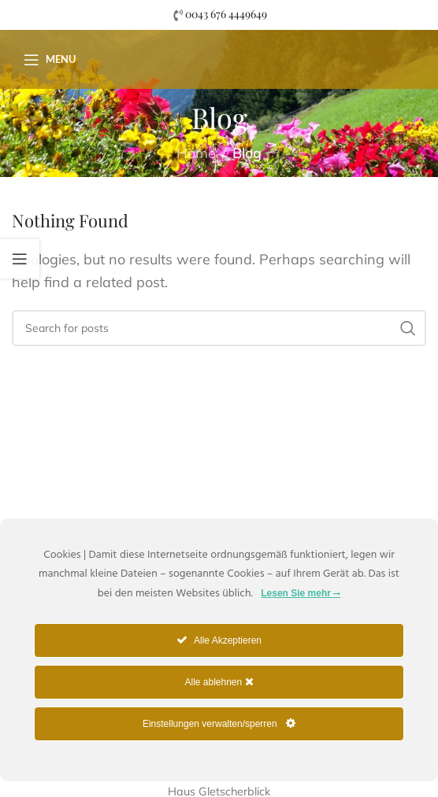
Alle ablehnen (218, 682)
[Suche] (219, 328)
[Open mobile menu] (50, 60)
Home (196, 153)
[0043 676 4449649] (178, 15)
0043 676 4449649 (226, 13)
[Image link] (106, 448)
